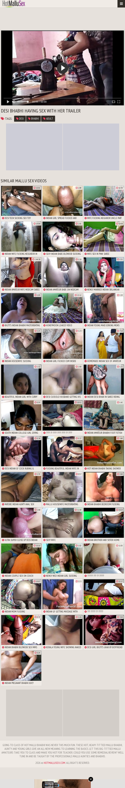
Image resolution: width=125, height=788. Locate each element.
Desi (20, 118)
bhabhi (33, 118)
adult (48, 118)
